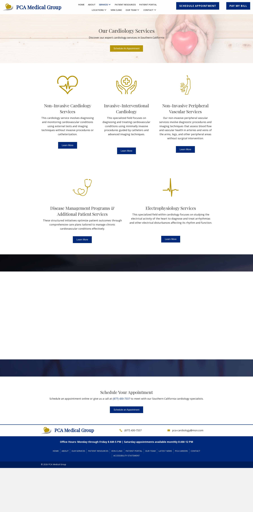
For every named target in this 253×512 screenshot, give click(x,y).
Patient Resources (98, 451)
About (65, 451)
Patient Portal (134, 451)
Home (56, 451)
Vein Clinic (117, 451)
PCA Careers (181, 451)
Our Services (78, 451)
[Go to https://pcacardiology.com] (34, 7)
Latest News (165, 451)
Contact (195, 451)
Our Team (150, 451)
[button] (109, 4)
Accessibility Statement (126, 455)
